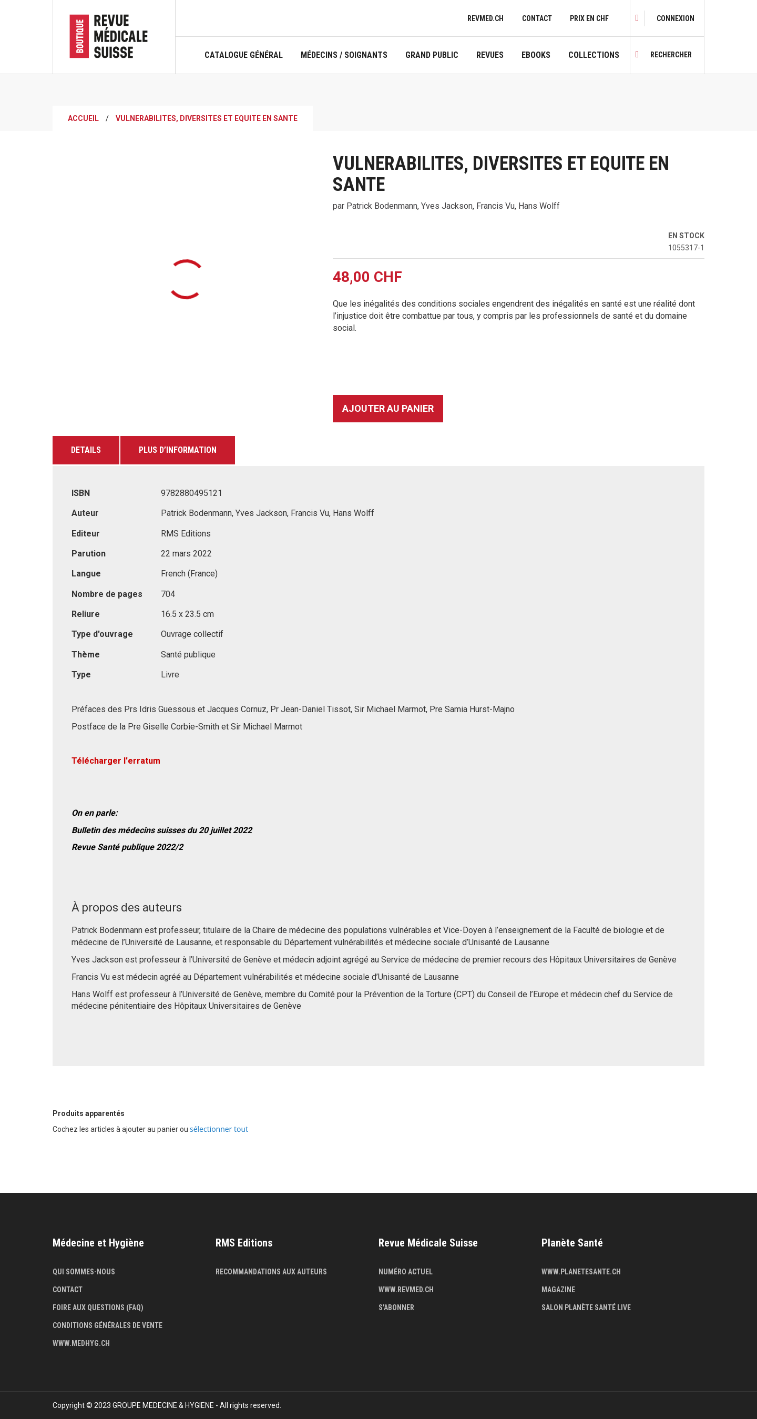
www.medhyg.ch (81, 1343)
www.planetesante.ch (581, 1272)
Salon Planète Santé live (586, 1307)
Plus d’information (178, 450)
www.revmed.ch (406, 1289)
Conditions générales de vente (107, 1325)
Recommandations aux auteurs (271, 1272)
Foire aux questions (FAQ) (98, 1307)
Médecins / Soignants (344, 55)
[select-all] (219, 1129)
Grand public (431, 55)
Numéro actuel (405, 1272)
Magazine (558, 1289)
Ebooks (535, 55)
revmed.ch (485, 18)
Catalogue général (243, 55)
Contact (537, 18)
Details (86, 450)
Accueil (83, 118)
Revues (490, 55)
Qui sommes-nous (84, 1272)
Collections (593, 55)
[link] (675, 18)
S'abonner (396, 1307)
